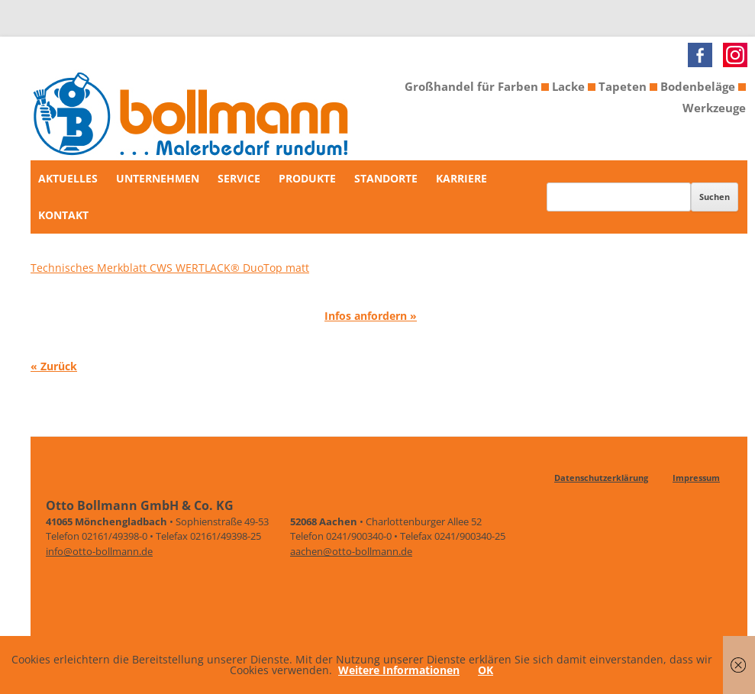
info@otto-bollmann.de (99, 551)
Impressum (696, 477)
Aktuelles (68, 178)
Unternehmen (157, 178)
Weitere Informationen (399, 670)
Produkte (307, 178)
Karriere (461, 178)
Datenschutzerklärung (601, 477)
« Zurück (54, 365)
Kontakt (63, 215)
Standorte (386, 178)
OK (485, 670)
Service (239, 178)
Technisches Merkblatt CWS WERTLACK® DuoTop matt (170, 267)
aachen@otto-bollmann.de (351, 551)
